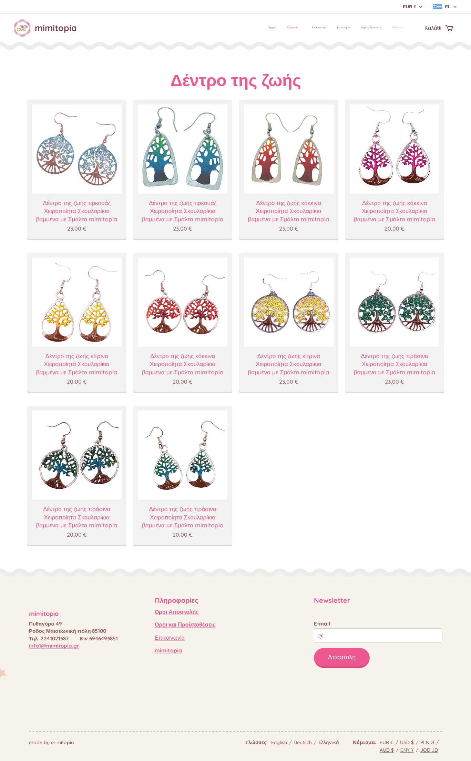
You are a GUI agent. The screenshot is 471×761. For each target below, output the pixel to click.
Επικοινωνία (170, 637)
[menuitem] (346, 28)
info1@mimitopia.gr (54, 645)
